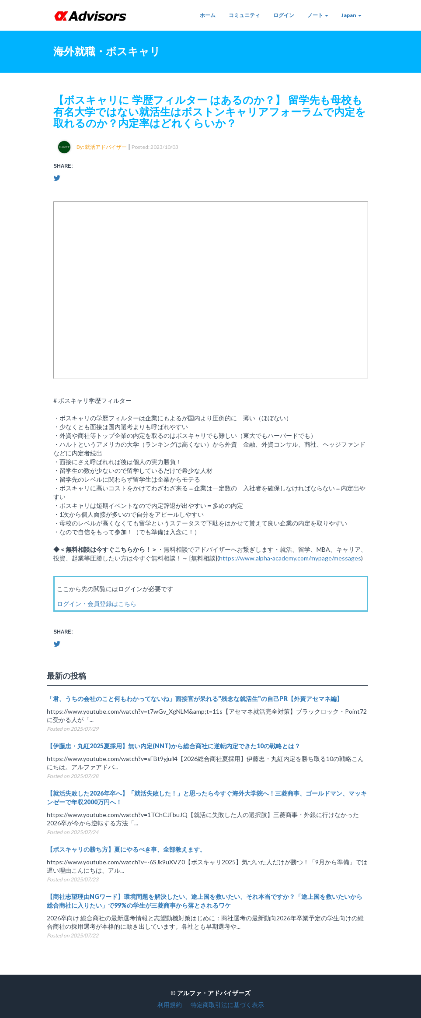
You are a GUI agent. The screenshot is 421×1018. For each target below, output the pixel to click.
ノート (317, 15)
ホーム (208, 15)
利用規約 (169, 1004)
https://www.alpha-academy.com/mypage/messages (290, 558)
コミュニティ (244, 15)
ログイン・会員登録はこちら (96, 603)
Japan (351, 15)
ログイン (283, 15)
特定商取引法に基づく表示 (227, 1004)
